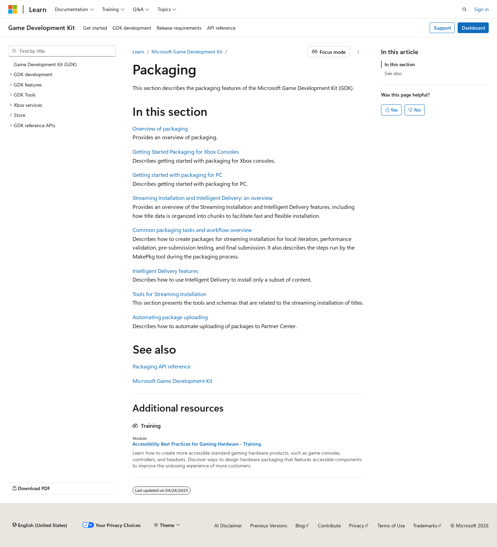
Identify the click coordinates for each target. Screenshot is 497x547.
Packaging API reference (162, 366)
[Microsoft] (12, 9)
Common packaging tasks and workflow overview (192, 229)
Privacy (356, 525)
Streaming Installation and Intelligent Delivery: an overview (203, 197)
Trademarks (425, 525)
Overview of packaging (160, 128)
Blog (300, 525)
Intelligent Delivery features (165, 270)
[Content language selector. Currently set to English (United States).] (39, 525)
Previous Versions (268, 525)
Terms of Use (391, 525)
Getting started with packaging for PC (177, 174)
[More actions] (358, 51)
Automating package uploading (170, 317)
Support (442, 27)
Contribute (329, 525)
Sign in (481, 9)
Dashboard (473, 27)
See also (393, 73)
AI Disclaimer (228, 525)
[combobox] (62, 51)
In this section (399, 64)
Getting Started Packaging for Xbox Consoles (186, 151)
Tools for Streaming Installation (169, 293)
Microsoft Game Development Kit (187, 51)
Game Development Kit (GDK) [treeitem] (45, 64)
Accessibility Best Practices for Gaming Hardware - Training (197, 444)
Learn (138, 51)
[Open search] (464, 9)
